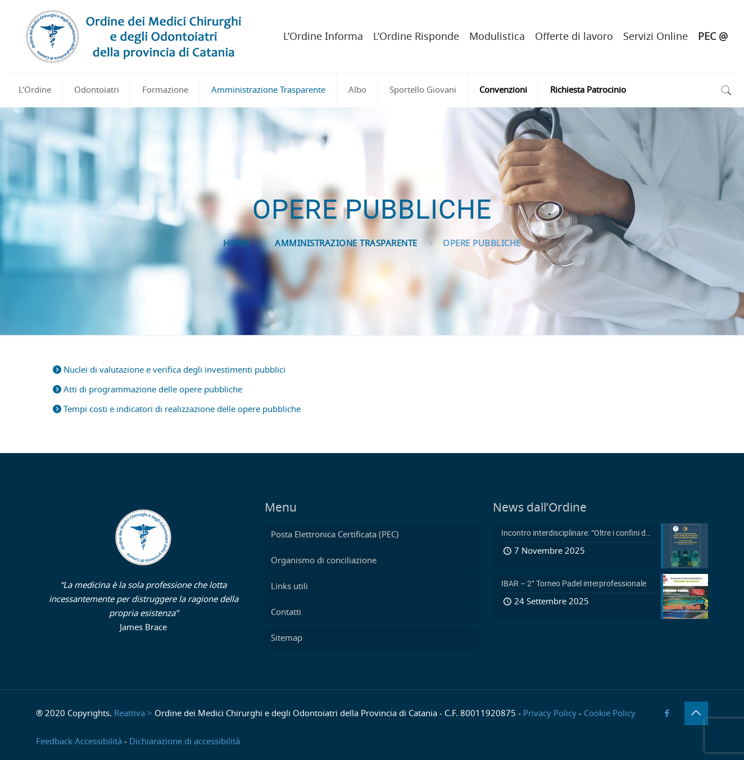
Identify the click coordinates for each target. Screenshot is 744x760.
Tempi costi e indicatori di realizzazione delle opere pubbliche (177, 409)
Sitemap (286, 638)
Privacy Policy (550, 713)
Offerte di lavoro (574, 37)
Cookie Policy (610, 713)
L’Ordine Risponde (416, 37)
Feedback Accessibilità (79, 742)
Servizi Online (655, 37)
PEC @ (713, 37)
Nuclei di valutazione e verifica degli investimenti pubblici (169, 370)
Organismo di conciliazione (323, 561)
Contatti (286, 612)
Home (236, 243)
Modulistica (497, 37)
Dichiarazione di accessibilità (184, 742)
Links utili (289, 586)
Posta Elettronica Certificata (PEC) (335, 535)
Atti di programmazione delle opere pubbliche (147, 390)
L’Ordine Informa (323, 37)
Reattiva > (133, 713)
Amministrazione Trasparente (346, 243)
